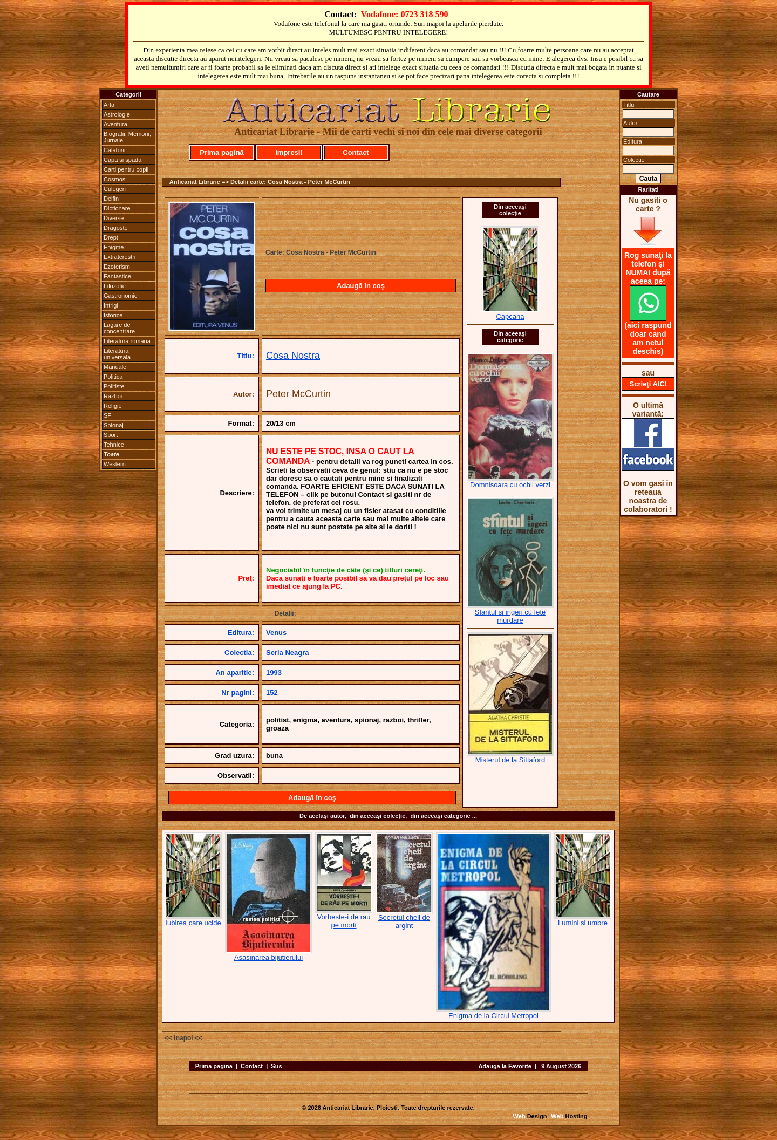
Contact (356, 152)
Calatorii (114, 150)
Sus (276, 1066)
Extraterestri (119, 257)
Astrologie (117, 114)
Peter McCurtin (298, 393)
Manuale (115, 367)
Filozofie (115, 286)
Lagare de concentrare (119, 328)
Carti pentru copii (126, 169)
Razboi (113, 396)
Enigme (114, 247)
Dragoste (116, 227)
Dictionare (117, 208)
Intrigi (111, 305)
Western (115, 464)
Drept (111, 237)
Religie (113, 405)
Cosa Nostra (293, 355)
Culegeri (115, 189)
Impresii (288, 152)
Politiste (114, 386)
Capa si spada (122, 159)
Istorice (113, 315)
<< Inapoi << (183, 1038)
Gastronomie (121, 295)
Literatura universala (117, 353)
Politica (113, 376)
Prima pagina (214, 1066)
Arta (109, 104)
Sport (111, 435)
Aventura (115, 124)
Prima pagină (222, 152)
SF (107, 415)
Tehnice (114, 444)
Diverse (114, 218)
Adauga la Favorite (504, 1066)
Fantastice (117, 276)
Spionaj (114, 425)
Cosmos (114, 179)
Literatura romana (127, 341)
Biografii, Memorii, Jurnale (127, 137)
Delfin (111, 198)
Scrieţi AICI (648, 384)
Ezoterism (117, 266)
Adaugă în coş (361, 286)
